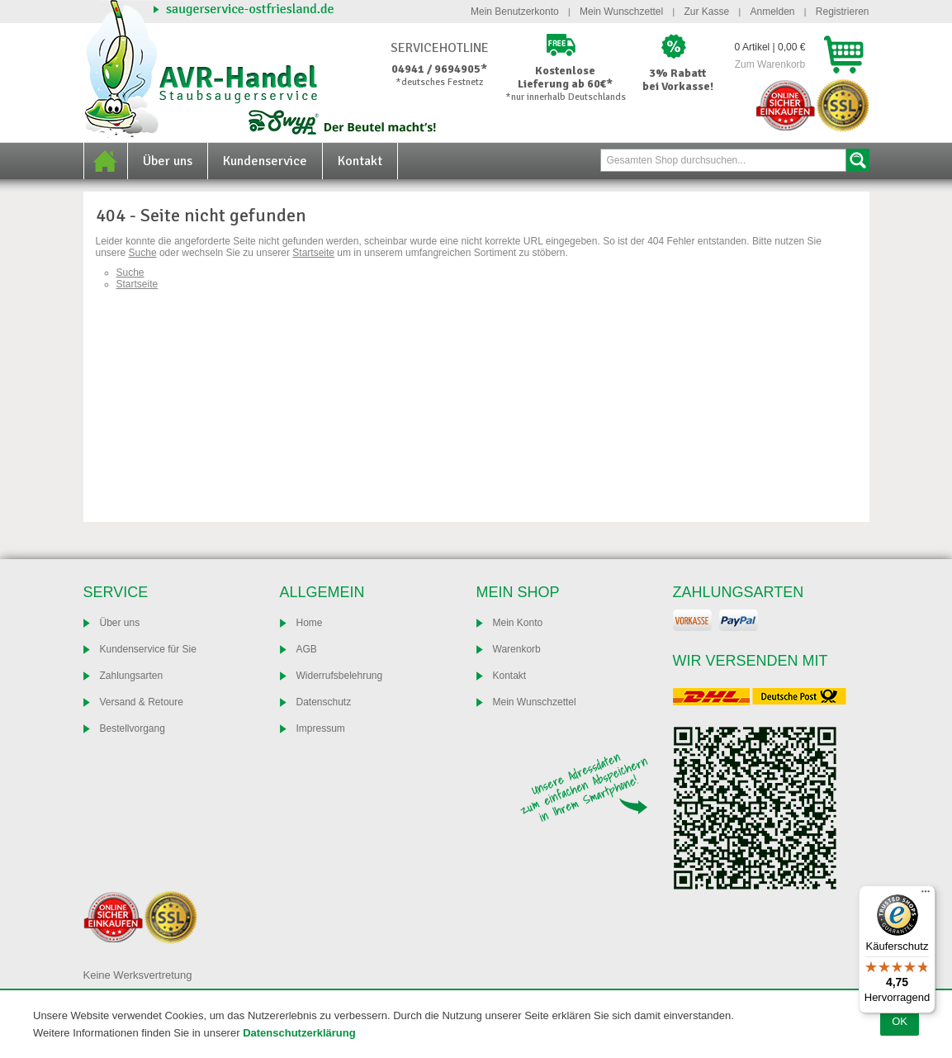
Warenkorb (517, 649)
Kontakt (360, 161)
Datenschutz (324, 702)
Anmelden (772, 11)
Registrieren (842, 11)
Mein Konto (518, 623)
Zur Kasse (706, 11)
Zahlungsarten (131, 675)
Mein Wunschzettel (621, 11)
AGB (306, 649)
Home (105, 161)
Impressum (320, 728)
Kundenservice (265, 161)
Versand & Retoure (141, 702)
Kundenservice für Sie (148, 649)
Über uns (167, 161)
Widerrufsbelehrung (339, 675)
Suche (857, 160)
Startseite (313, 253)
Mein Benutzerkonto (515, 11)
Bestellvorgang (132, 728)
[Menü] (925, 895)
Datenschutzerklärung (299, 1033)
